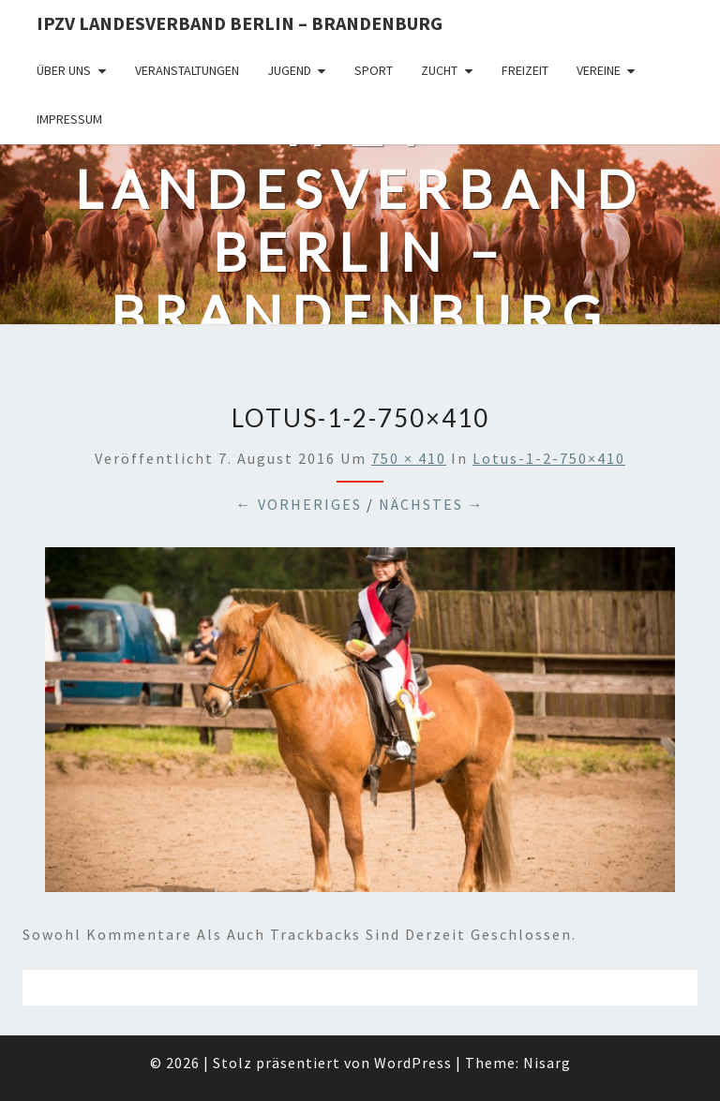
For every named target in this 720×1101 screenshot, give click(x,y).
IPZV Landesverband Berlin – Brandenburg (239, 23)
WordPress (413, 1062)
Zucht (439, 70)
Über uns (64, 70)
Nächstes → (432, 504)
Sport (373, 70)
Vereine (599, 70)
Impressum (69, 119)
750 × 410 (408, 458)
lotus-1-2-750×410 (548, 458)
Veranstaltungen (187, 70)
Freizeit (525, 70)
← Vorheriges (299, 504)
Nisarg (547, 1062)
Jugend (289, 70)
